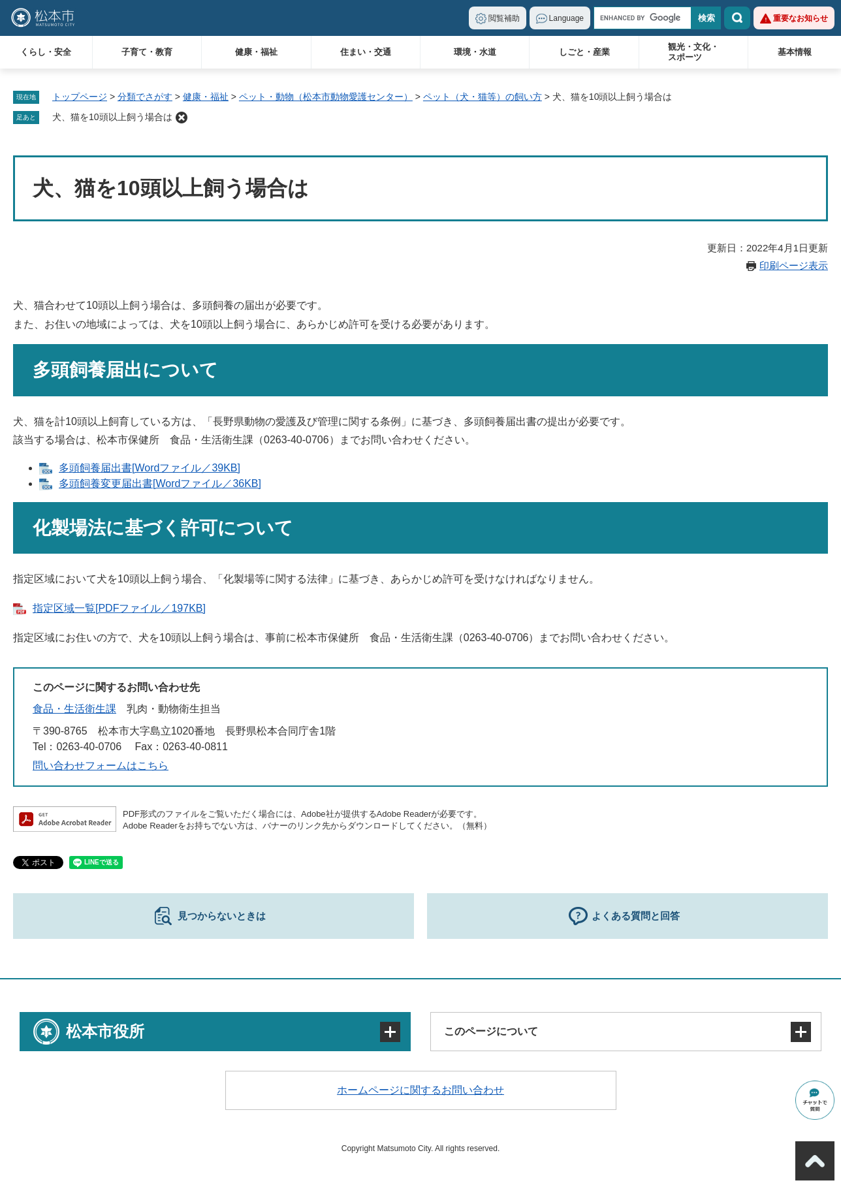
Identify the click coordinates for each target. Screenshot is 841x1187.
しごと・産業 (584, 52)
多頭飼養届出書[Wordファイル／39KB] (149, 467)
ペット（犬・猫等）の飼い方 (482, 96)
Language (566, 18)
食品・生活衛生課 (74, 708)
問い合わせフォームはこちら (100, 765)
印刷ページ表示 (793, 265)
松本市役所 (105, 1031)
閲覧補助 (504, 18)
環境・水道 (475, 52)
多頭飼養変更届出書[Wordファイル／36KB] (160, 483)
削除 (181, 117)
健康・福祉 (256, 52)
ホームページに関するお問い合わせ (420, 1090)
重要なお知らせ (800, 18)
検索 (737, 18)
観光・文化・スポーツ (693, 52)
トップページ (79, 96)
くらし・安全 (45, 52)
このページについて (491, 1031)
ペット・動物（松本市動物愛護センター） (326, 96)
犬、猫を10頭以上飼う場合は (112, 117)
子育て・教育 (146, 52)
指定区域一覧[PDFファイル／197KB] (119, 608)
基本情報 (795, 52)
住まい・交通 (365, 52)
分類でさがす (145, 96)
